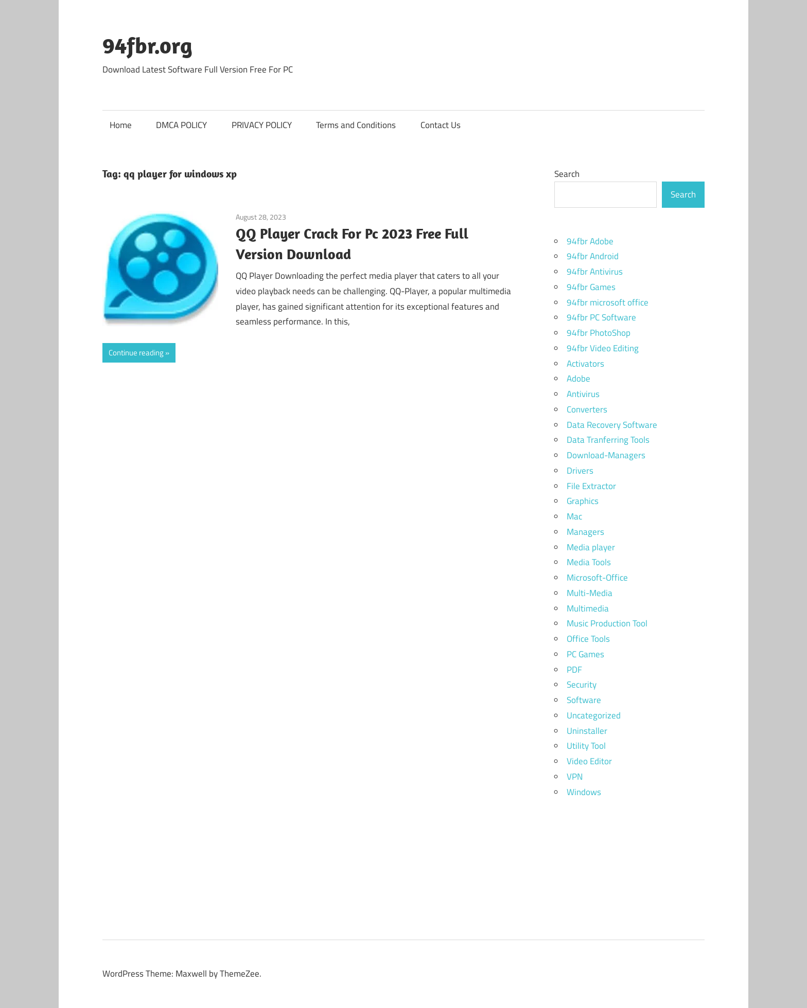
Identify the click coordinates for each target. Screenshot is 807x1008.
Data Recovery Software (612, 424)
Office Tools (588, 638)
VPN (575, 776)
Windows (584, 792)
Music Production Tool (607, 623)
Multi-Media (589, 593)
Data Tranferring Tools (608, 439)
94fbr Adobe (590, 241)
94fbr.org (147, 45)
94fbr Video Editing (603, 348)
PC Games (585, 654)
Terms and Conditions (356, 125)
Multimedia (588, 608)
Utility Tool (586, 745)
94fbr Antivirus (595, 271)
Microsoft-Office (597, 577)
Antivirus (583, 394)
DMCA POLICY (181, 125)
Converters (587, 409)
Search (567, 174)
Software (584, 700)
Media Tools (589, 562)
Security (582, 684)
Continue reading (136, 352)
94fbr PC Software (601, 317)
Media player (591, 547)
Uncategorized (594, 715)
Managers (585, 531)
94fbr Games (591, 287)
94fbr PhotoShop (598, 332)
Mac (574, 516)
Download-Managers (606, 455)
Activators (585, 363)
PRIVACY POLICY (262, 125)
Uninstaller (587, 730)
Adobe (578, 378)
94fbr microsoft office (607, 302)
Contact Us (440, 125)
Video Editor (589, 761)
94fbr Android (593, 256)
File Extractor (591, 486)
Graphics (583, 501)
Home (121, 125)
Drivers (580, 470)
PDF (574, 669)
